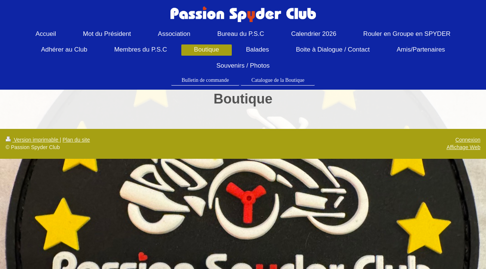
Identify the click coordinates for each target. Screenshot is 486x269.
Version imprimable (33, 140)
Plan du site (76, 140)
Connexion (467, 140)
